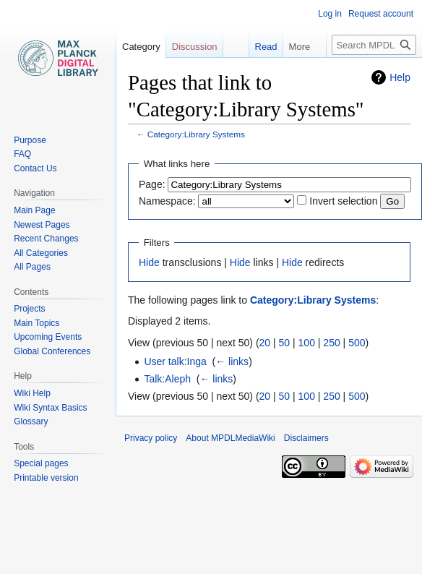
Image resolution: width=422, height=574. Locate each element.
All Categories (41, 253)
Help (399, 77)
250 (331, 342)
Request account (380, 14)
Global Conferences (52, 351)
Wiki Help (32, 393)
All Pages (32, 267)
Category (141, 46)
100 (306, 342)
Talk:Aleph (167, 379)
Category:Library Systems (196, 134)
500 (356, 342)
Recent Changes (46, 239)
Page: (152, 184)
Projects (29, 309)
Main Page (34, 210)
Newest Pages (41, 225)
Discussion (195, 46)
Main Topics (36, 323)
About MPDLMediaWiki (230, 438)
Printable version (46, 478)
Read (258, 46)
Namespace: (167, 201)
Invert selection (343, 201)
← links (232, 361)
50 (284, 342)
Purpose (30, 140)
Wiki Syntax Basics (50, 408)
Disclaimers (306, 438)
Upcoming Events (48, 337)
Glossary (31, 421)
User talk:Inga (175, 361)
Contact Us (35, 168)
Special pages (41, 463)
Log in (330, 14)
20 (265, 342)
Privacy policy (150, 438)
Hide (149, 262)
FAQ (22, 154)
